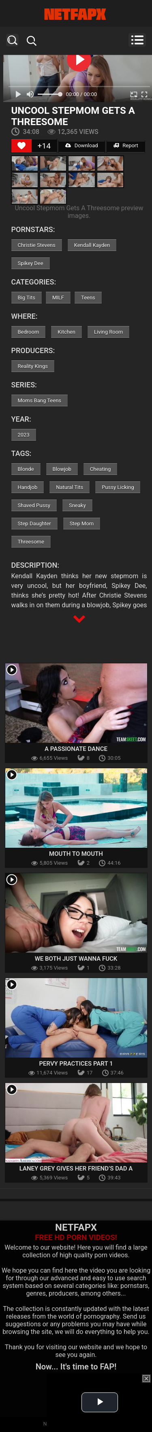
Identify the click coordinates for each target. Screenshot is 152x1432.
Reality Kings (33, 366)
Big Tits (26, 298)
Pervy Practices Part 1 (76, 1063)
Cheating (100, 469)
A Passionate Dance (76, 749)
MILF (58, 298)
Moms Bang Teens (40, 400)
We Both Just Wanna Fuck (76, 958)
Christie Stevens (37, 245)
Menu (137, 40)
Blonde (26, 469)
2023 (24, 435)
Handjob (28, 487)
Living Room (108, 332)
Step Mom (82, 524)
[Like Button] (21, 145)
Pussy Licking (118, 487)
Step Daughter (34, 524)
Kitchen (66, 332)
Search (12, 40)
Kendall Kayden (92, 245)
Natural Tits (69, 487)
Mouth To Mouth (76, 853)
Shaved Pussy (34, 505)
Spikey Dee (30, 263)
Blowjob (62, 469)
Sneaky (77, 505)
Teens (88, 298)
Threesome (31, 542)
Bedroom (28, 332)
